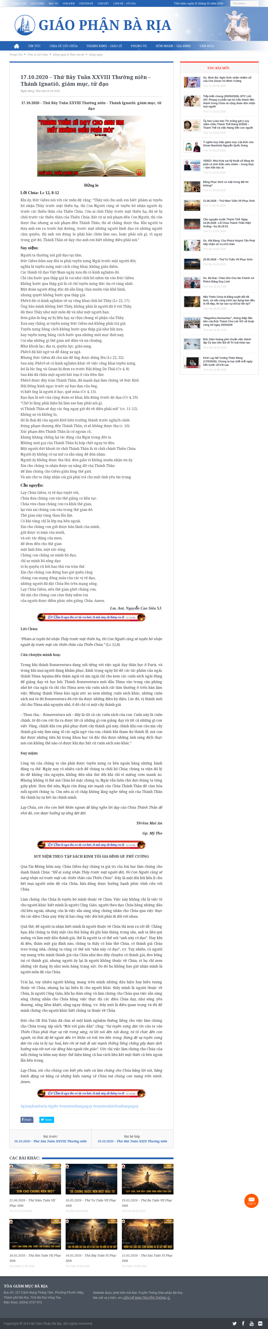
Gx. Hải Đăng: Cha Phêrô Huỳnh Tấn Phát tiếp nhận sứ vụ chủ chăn (229, 242)
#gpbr (53, 1106)
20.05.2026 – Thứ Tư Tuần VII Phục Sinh (228, 259)
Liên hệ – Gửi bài (124, 3)
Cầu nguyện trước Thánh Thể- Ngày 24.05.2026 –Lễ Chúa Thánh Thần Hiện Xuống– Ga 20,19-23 (227, 223)
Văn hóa (207, 46)
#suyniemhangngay (75, 1106)
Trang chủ (19, 3)
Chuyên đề (86, 3)
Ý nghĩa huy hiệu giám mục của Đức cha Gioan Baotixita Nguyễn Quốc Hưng (228, 144)
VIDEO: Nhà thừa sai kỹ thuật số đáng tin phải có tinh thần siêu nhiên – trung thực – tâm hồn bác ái (228, 164)
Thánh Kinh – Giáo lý (104, 46)
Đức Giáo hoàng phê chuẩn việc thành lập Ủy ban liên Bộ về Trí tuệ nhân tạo (227, 341)
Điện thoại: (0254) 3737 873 (23, 1302)
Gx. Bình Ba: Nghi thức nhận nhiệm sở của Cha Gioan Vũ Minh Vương (227, 79)
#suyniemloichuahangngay (115, 1106)
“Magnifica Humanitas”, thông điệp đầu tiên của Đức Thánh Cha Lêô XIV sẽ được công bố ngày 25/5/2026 (228, 321)
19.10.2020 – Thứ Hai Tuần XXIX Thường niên (132, 1141)
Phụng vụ (139, 46)
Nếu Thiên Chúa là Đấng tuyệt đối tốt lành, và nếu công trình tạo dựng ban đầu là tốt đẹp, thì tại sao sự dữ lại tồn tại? (229, 300)
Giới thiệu (37, 3)
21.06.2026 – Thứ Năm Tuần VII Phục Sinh (229, 200)
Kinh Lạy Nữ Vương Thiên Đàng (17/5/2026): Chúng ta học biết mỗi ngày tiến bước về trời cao (228, 361)
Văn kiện (69, 3)
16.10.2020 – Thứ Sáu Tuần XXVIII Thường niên (50, 1141)
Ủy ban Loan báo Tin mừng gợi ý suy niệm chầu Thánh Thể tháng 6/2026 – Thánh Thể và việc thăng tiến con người (228, 124)
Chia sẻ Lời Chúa (63, 46)
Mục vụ (53, 3)
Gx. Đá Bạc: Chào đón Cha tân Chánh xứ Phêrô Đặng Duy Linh (228, 280)
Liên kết (103, 3)
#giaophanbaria (34, 1106)
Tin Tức (34, 46)
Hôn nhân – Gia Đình (173, 46)
